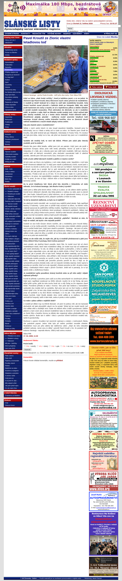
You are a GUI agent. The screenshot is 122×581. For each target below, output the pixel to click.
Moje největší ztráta (11, 271)
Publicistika (8, 65)
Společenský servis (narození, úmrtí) (102, 50)
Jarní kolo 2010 (10, 348)
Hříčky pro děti (9, 162)
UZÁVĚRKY (77, 34)
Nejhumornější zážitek (12, 261)
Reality (7, 181)
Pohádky (8, 321)
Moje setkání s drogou (12, 239)
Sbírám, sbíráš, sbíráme (12, 209)
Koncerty (8, 134)
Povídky (7, 318)
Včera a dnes (9, 107)
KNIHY (86, 34)
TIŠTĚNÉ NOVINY (54, 34)
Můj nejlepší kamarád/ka (13, 221)
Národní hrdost (10, 291)
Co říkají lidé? (9, 77)
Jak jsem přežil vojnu (11, 386)
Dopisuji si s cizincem (12, 224)
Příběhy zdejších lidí (11, 72)
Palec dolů (8, 358)
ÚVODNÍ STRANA (12, 34)
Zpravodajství (9, 62)
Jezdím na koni (10, 219)
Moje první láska (10, 296)
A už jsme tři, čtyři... (11, 381)
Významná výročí (96, 76)
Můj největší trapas (11, 274)
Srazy (7, 127)
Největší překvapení (11, 264)
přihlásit (59, 360)
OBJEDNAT (9, 42)
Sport (7, 82)
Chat (6, 403)
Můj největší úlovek (11, 206)
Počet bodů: (28, 344)
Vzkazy (7, 124)
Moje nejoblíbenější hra (12, 249)
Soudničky (8, 85)
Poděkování (9, 122)
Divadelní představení (12, 139)
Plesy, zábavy (9, 137)
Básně (7, 323)
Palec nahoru (9, 356)
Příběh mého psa (10, 211)
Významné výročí (10, 110)
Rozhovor (8, 326)
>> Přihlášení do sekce (12, 336)
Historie (7, 87)
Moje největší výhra (11, 269)
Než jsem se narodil (11, 279)
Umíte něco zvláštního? (12, 313)
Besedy (7, 144)
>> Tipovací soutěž (11, 204)
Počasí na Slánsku (11, 52)
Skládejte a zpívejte (11, 311)
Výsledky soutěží (10, 157)
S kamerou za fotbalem (12, 395)
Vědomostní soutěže (11, 154)
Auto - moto (9, 169)
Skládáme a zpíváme (11, 373)
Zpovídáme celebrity (11, 97)
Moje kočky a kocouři (11, 214)
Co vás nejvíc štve (11, 388)
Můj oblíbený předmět (12, 241)
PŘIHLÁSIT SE (110, 34)
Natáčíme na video (11, 368)
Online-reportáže (10, 105)
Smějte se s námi (10, 159)
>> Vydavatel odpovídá (12, 199)
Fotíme (7, 366)
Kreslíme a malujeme (12, 371)
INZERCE (67, 34)
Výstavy (7, 142)
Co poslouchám (10, 244)
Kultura (7, 80)
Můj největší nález (11, 259)
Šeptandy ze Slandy (11, 102)
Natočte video (9, 306)
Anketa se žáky (10, 328)
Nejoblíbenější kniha (11, 293)
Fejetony (8, 316)
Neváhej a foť (9, 303)
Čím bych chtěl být (11, 236)
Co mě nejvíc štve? (11, 251)
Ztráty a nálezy (10, 171)
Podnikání (8, 100)
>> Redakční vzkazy (11, 191)
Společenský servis (11, 50)
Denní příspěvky (10, 346)
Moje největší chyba (11, 276)
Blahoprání (8, 119)
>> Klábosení (9, 196)
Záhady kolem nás (11, 231)
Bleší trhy (8, 179)
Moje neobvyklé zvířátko (12, 216)
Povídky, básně (10, 363)
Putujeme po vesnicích (12, 75)
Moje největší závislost (12, 256)
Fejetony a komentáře (12, 361)
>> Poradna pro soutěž (12, 194)
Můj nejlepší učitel (10, 383)
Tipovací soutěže (10, 152)
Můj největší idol (10, 226)
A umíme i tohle (10, 376)
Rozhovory (9, 70)
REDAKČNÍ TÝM (38, 34)
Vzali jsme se (9, 378)
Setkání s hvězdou (11, 229)
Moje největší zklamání (12, 284)
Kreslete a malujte (11, 308)
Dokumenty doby (10, 90)
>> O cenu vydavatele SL (13, 189)
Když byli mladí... (10, 95)
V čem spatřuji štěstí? (12, 254)
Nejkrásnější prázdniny (12, 286)
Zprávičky (8, 67)
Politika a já (8, 301)
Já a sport (8, 298)
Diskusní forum (10, 405)
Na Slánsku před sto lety (13, 92)
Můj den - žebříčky (11, 343)
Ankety (7, 55)
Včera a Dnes (94, 73)
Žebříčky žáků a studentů (13, 201)
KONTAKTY (25, 34)
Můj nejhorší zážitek (11, 266)
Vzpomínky (8, 117)
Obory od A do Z (10, 40)
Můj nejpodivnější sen (12, 281)
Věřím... (7, 234)
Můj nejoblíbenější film (12, 246)
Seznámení (8, 176)
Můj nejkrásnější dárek (12, 288)
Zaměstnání (9, 174)
